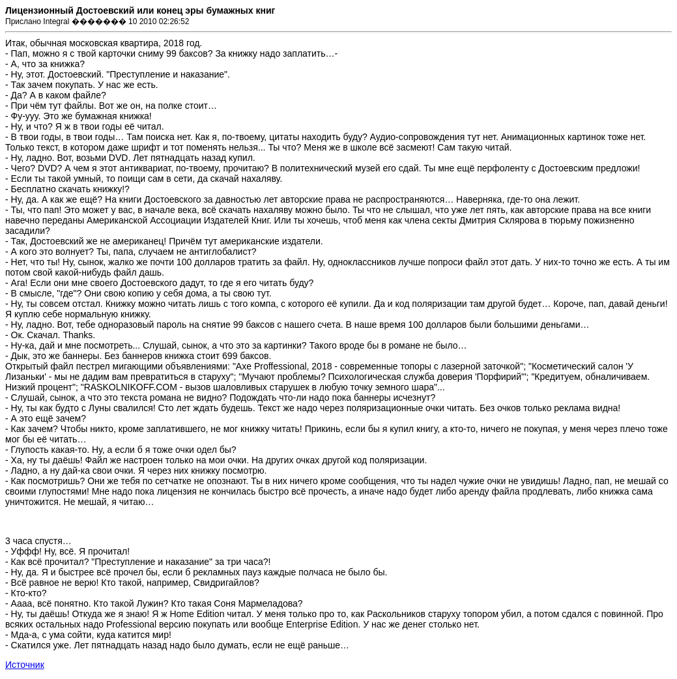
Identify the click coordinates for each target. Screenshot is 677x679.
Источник (24, 664)
